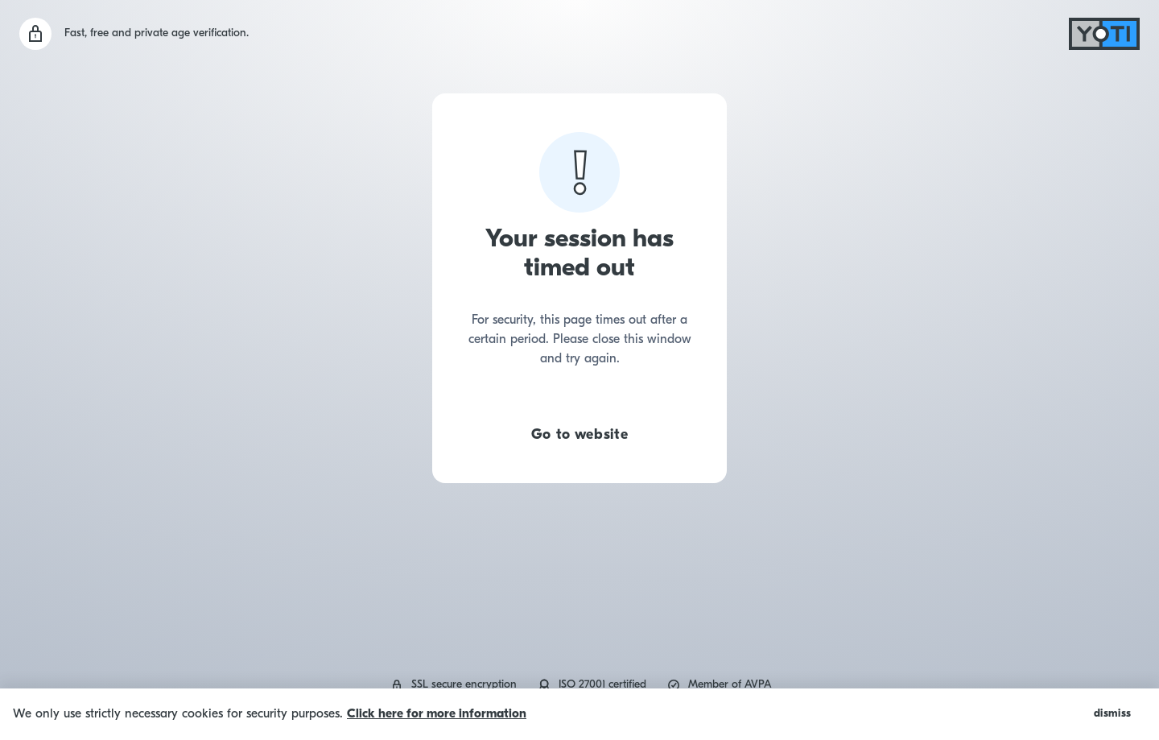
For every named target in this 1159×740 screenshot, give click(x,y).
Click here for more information (436, 714)
